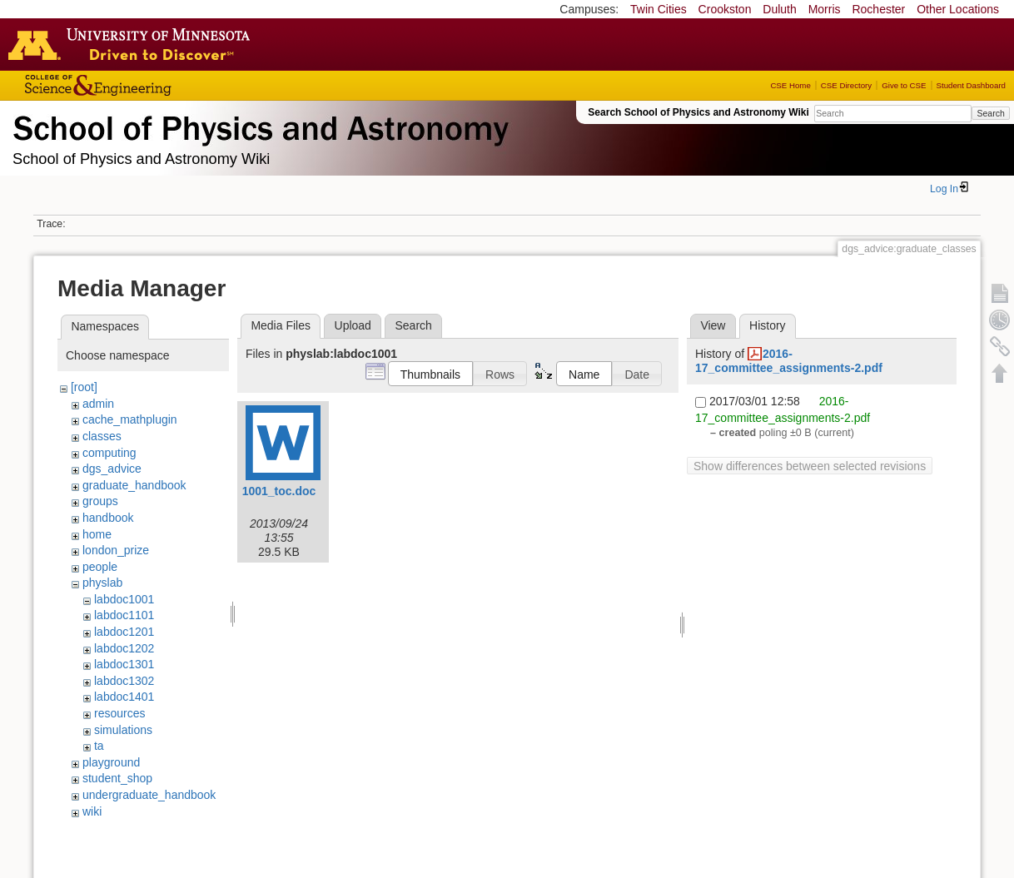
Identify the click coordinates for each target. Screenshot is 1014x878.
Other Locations (958, 9)
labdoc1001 (124, 599)
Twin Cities (658, 9)
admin (98, 403)
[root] (84, 387)
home (97, 534)
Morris (824, 9)
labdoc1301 (124, 664)
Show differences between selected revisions (809, 466)
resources (119, 713)
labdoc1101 (124, 615)
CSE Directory (846, 85)
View (712, 325)
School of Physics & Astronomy (258, 125)
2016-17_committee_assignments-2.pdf (788, 361)
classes (102, 436)
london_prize (115, 550)
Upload (353, 325)
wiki (92, 811)
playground (111, 762)
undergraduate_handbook (149, 794)
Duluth (779, 9)
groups (100, 501)
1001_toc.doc (279, 491)
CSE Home (790, 85)
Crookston (725, 9)
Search (990, 113)
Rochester (878, 9)
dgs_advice (112, 468)
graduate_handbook (134, 485)
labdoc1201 (124, 631)
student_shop (117, 778)
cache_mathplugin (129, 419)
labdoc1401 (124, 696)
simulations (123, 730)
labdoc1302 (124, 680)
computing (109, 452)
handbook (108, 517)
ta (99, 745)
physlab (102, 582)
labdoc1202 (124, 648)
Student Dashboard (971, 85)
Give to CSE (904, 85)
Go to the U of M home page (133, 44)
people (99, 566)
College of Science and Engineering (150, 85)
